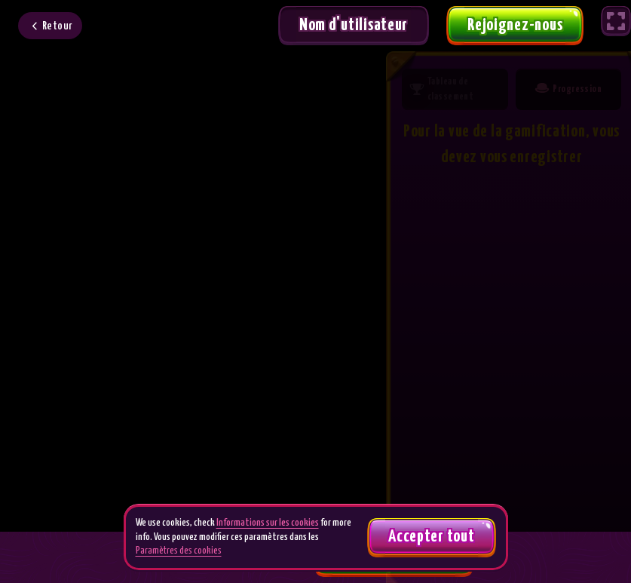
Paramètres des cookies (179, 551)
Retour (57, 26)
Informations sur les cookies (267, 523)
